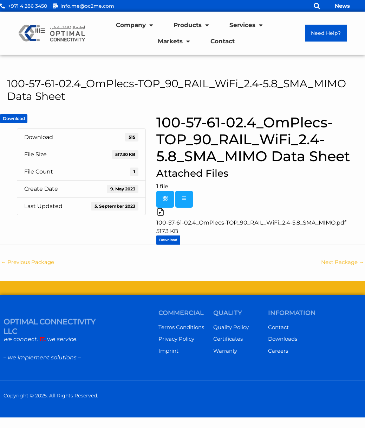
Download (14, 118)
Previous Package (29, 262)
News (342, 5)
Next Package (341, 262)
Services (246, 25)
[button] (317, 6)
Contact (222, 41)
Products (191, 25)
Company (134, 25)
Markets (174, 41)
